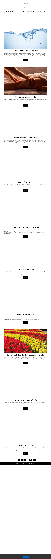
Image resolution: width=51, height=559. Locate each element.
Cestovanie (8, 11)
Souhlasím (26, 557)
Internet (32, 11)
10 (30, 459)
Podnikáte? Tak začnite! (25, 182)
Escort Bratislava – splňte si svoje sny (25, 227)
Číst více (25, 60)
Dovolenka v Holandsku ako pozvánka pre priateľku (25, 355)
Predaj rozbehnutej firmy (25, 269)
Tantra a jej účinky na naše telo (25, 400)
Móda (37, 11)
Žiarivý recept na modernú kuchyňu (25, 138)
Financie (23, 11)
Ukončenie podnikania (25, 314)
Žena (28, 13)
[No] (49, 556)
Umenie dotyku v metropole (25, 97)
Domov (17, 11)
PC (40, 11)
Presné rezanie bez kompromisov (26, 51)
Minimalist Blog (27, 463)
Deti (13, 11)
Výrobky (23, 13)
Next (34, 459)
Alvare (25, 3)
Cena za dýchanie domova (25, 445)
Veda (44, 11)
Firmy (27, 11)
